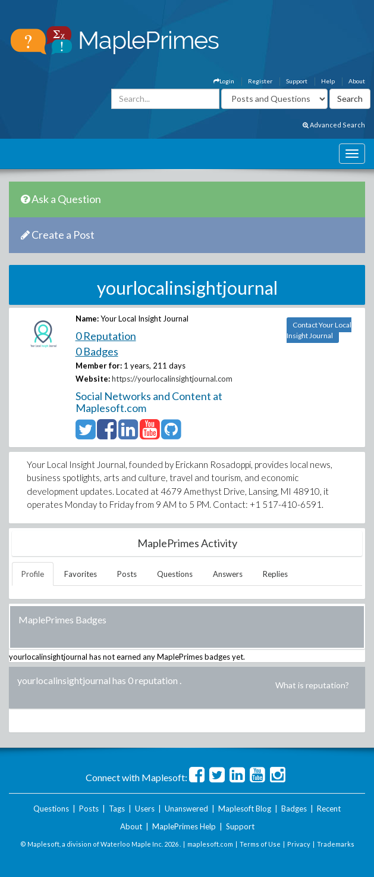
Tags (117, 808)
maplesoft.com (210, 844)
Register (260, 81)
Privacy (298, 844)
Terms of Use (260, 844)
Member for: (99, 365)
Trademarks (335, 844)
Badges (294, 808)
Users (145, 808)
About (356, 81)
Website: (93, 378)
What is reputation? (312, 685)
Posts (127, 574)
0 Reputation (106, 335)
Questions (175, 574)
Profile (32, 574)
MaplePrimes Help (184, 826)
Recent (329, 808)
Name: (87, 318)
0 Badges (97, 351)
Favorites (80, 574)
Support (296, 81)
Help (328, 81)
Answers (228, 574)
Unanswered (186, 808)
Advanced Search (334, 125)
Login (223, 81)
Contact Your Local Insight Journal (319, 330)
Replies (275, 574)
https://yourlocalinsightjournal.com (172, 378)
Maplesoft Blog (244, 808)
